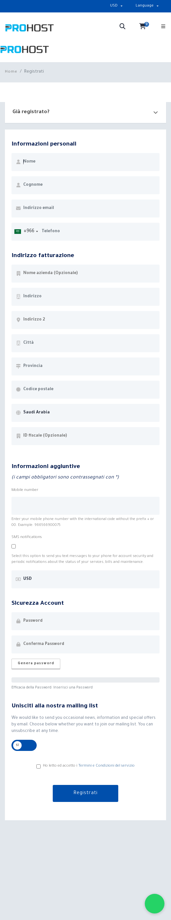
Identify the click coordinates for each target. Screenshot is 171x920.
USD (114, 6)
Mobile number (24, 490)
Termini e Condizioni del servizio (106, 766)
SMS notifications (26, 537)
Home (11, 72)
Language (145, 6)
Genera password (36, 664)
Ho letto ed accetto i (85, 766)
